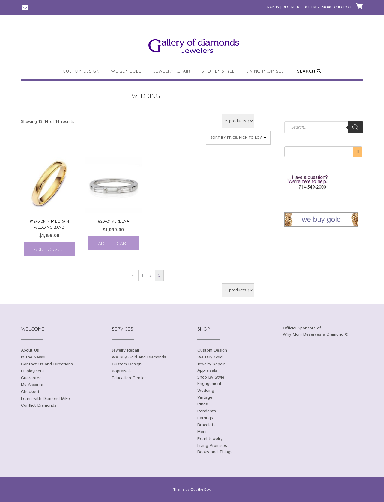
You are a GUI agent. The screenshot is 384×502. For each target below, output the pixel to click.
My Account (32, 385)
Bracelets (206, 425)
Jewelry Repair (171, 71)
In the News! (33, 357)
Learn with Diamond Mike (45, 399)
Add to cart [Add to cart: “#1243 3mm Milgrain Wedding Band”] (49, 249)
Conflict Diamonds (38, 405)
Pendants (206, 411)
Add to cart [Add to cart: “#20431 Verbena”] (113, 243)
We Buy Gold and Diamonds (139, 357)
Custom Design (81, 71)
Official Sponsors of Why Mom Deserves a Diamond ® (316, 331)
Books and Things (214, 452)
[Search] (355, 127)
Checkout (30, 392)
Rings (202, 404)
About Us (30, 350)
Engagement (209, 384)
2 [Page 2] (150, 275)
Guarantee (31, 378)
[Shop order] (238, 138)
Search (309, 71)
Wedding (205, 391)
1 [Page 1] (142, 275)
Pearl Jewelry (210, 439)
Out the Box (200, 489)
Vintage (204, 397)
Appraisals (122, 371)
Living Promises (265, 71)
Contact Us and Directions (47, 364)
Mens (202, 432)
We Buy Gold (126, 71)
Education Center (129, 378)
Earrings (205, 418)
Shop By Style (218, 71)
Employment (32, 371)
